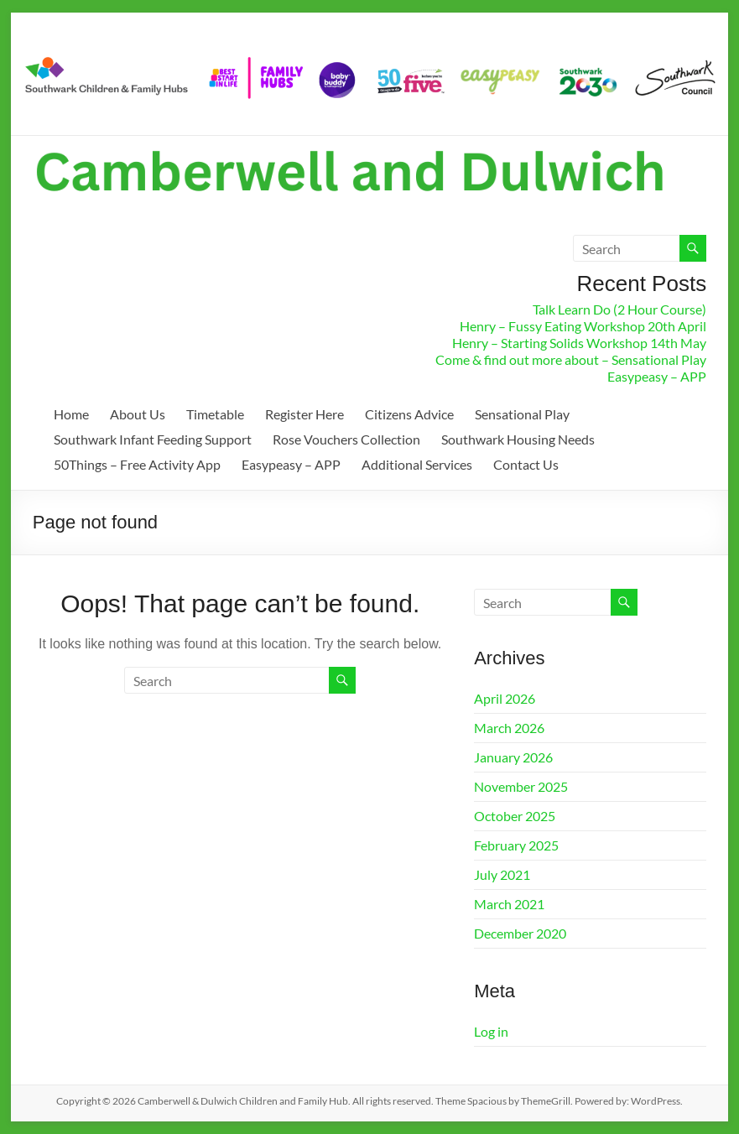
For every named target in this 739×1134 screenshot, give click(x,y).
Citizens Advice (409, 414)
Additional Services (417, 464)
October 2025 (514, 816)
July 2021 (502, 874)
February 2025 (516, 845)
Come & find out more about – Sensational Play (570, 359)
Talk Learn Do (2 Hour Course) (619, 309)
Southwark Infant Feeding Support (153, 439)
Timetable (215, 414)
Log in (491, 1031)
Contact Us (526, 464)
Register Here (304, 414)
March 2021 (509, 904)
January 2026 (513, 757)
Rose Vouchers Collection (346, 439)
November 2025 (521, 786)
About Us (137, 414)
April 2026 (504, 698)
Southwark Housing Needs (518, 439)
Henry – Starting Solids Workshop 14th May (579, 343)
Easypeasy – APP (656, 376)
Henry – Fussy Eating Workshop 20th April (583, 326)
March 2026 (509, 728)
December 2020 (520, 933)
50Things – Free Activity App (137, 464)
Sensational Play (522, 414)
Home (71, 414)
